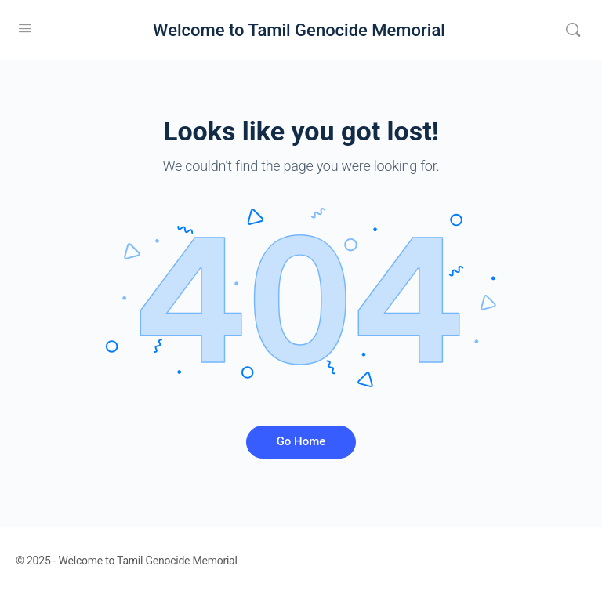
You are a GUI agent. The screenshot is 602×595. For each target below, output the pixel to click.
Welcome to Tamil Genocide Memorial (299, 30)
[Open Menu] (25, 28)
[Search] (573, 30)
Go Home (301, 441)
